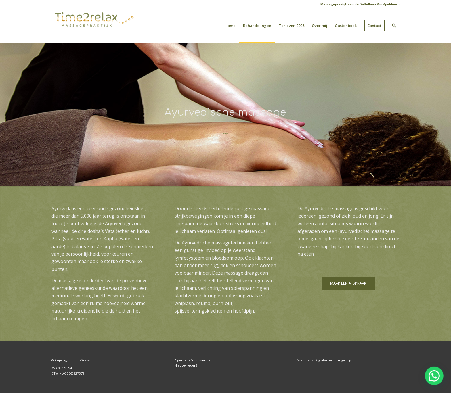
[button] (434, 376)
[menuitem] (359, 4)
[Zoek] (394, 25)
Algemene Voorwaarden (193, 360)
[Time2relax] (94, 25)
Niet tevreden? (186, 365)
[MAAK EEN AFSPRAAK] (348, 283)
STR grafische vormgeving (331, 360)
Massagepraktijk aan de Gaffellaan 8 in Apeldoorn (360, 4)
